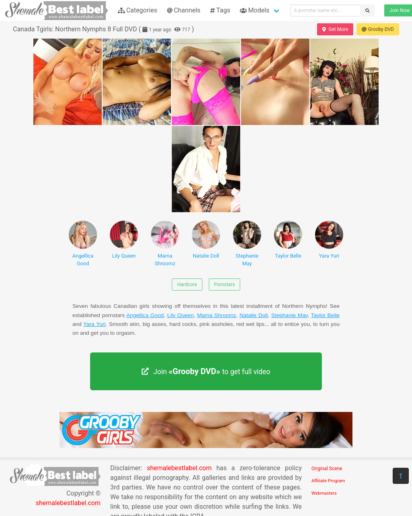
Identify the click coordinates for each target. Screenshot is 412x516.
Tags (220, 10)
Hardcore (187, 284)
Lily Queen (124, 240)
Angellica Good (83, 243)
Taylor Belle (288, 240)
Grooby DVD (378, 29)
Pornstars (224, 284)
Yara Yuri (329, 240)
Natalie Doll (206, 240)
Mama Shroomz (165, 243)
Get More (335, 29)
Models (254, 10)
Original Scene (326, 468)
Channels (183, 10)
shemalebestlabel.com (68, 503)
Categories (137, 10)
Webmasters (324, 493)
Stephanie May (247, 243)
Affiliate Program (328, 480)
